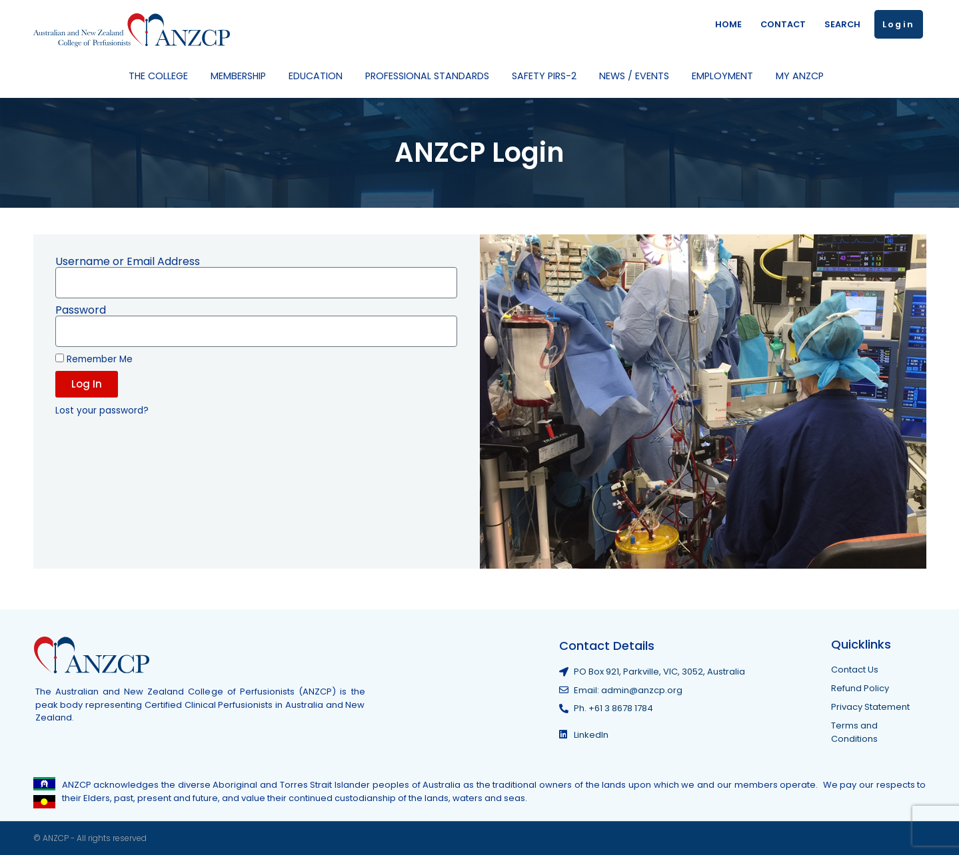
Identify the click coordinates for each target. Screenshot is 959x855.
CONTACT (783, 24)
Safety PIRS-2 (547, 76)
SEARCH (842, 24)
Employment (726, 76)
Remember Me (94, 359)
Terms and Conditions (854, 732)
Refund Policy (860, 688)
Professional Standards (430, 76)
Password (80, 310)
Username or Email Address (127, 261)
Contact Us (854, 669)
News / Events (637, 76)
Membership (242, 76)
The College (162, 76)
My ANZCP (803, 76)
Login (898, 24)
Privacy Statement (870, 707)
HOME (728, 24)
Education (319, 76)
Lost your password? (102, 410)
